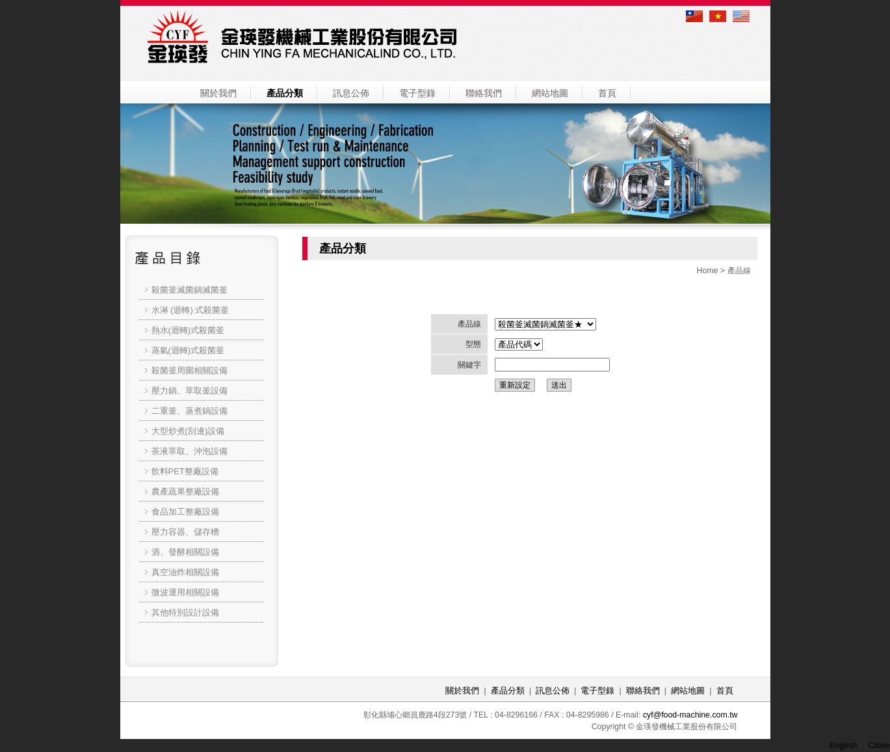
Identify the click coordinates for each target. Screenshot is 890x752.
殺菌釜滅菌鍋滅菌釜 (189, 290)
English (843, 745)
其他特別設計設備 (185, 612)
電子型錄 (417, 93)
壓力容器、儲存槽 (185, 532)
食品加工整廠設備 (185, 512)
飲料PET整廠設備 (184, 471)
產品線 (739, 270)
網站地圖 (550, 93)
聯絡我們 (483, 93)
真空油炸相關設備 (185, 572)
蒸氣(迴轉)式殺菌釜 (188, 350)
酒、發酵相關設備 (185, 552)
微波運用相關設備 (185, 592)
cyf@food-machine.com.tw (690, 714)
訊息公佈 (351, 93)
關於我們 (218, 93)
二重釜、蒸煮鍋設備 (189, 411)
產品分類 (285, 93)
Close (879, 745)
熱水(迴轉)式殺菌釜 (188, 330)
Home (707, 270)
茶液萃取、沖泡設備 (189, 451)
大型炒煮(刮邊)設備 (188, 431)
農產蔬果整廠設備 (185, 491)
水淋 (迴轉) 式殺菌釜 (190, 310)
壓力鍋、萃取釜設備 (189, 391)
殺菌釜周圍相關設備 (189, 370)
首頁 (607, 93)
